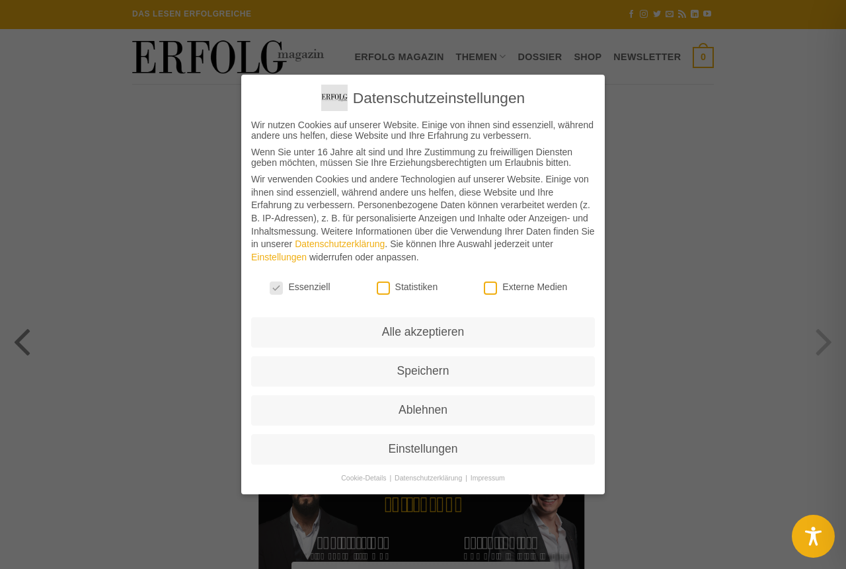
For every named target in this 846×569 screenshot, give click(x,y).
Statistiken (407, 287)
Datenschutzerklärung (340, 244)
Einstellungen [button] (422, 448)
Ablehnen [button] (423, 409)
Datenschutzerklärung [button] (429, 478)
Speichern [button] (423, 370)
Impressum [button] (488, 478)
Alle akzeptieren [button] (423, 331)
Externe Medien (525, 287)
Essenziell (300, 287)
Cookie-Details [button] (364, 478)
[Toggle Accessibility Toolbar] (813, 536)
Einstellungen (279, 257)
